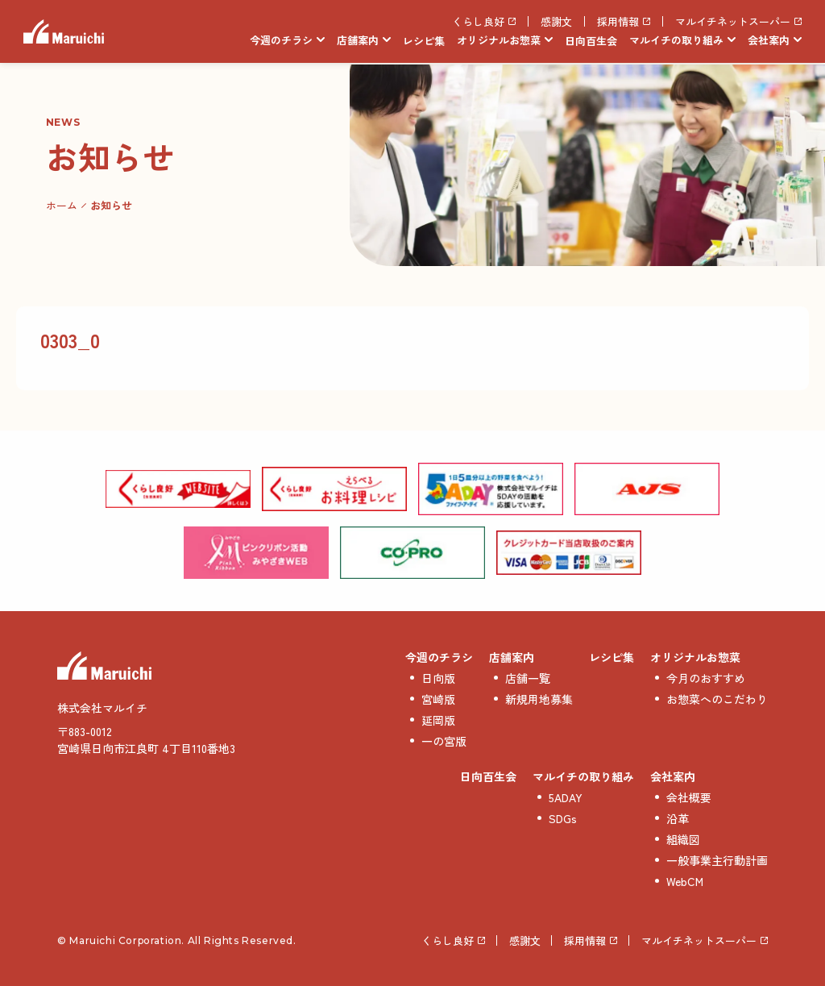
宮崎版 (438, 699)
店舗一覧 (527, 678)
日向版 (438, 678)
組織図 (683, 839)
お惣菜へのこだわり (717, 699)
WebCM (684, 881)
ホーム (61, 205)
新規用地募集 (539, 699)
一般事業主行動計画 (717, 860)
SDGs (563, 818)
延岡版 (438, 720)
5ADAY (565, 797)
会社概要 (688, 797)
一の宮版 (443, 741)
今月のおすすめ (705, 678)
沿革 (677, 818)
